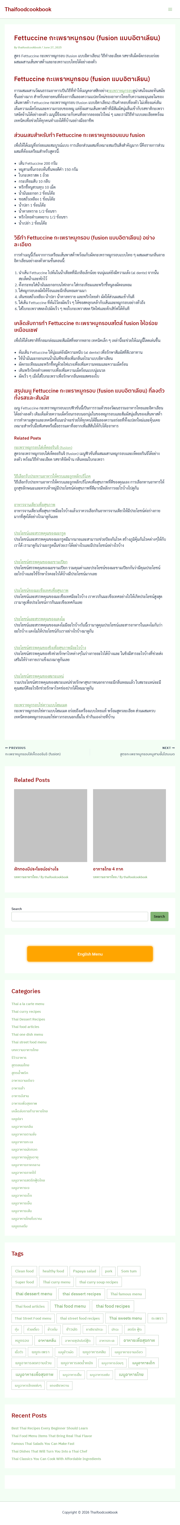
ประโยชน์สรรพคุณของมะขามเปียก (41, 561)
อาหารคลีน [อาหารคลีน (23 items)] (47, 1341)
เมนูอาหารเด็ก (21, 1196)
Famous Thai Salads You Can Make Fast (42, 1444)
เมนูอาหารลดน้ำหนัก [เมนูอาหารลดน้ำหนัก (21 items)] (77, 1363)
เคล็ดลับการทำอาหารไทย (29, 1112)
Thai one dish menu (27, 1035)
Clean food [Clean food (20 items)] (24, 1271)
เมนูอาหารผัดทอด (24, 1150)
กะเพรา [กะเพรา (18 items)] (157, 1319)
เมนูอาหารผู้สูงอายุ (24, 1158)
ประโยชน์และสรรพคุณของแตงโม (39, 618)
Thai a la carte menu (27, 1004)
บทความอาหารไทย (26, 878)
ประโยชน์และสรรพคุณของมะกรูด (40, 533)
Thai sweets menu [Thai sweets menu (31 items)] (125, 1318)
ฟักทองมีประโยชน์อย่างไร (36, 869)
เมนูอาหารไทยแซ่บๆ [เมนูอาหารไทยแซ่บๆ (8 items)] (28, 1386)
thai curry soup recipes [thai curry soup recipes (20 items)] (98, 1282)
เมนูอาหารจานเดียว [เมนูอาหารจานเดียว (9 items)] (129, 1352)
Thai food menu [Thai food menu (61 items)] (70, 1307)
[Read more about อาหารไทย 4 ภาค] (129, 825)
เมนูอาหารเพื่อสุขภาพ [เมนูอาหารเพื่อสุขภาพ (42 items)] (34, 1375)
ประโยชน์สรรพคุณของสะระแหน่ (39, 676)
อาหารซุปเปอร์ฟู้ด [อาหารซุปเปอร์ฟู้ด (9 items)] (78, 1341)
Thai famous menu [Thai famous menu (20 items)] (126, 1294)
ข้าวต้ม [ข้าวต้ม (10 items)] (52, 1330)
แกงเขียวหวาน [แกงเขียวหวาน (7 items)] (59, 1386)
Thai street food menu (29, 1043)
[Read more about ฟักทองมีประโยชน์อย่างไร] (50, 825)
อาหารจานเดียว (22, 1081)
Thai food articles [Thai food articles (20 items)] (30, 1307)
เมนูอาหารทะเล (22, 1142)
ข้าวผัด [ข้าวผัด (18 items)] (71, 1330)
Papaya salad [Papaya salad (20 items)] (84, 1271)
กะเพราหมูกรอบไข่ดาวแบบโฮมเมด (40, 704)
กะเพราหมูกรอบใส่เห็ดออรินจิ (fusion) (43, 447)
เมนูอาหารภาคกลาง (25, 1165)
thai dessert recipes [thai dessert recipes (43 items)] (82, 1294)
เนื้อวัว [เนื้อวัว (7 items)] (19, 1353)
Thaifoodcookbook (28, 9)
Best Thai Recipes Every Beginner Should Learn (49, 1429)
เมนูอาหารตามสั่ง (23, 1135)
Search (16, 909)
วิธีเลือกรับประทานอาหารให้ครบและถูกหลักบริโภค (52, 476)
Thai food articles (25, 1027)
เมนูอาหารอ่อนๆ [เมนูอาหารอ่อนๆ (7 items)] (112, 1364)
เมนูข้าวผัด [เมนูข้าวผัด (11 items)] (66, 1352)
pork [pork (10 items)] (108, 1272)
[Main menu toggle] (170, 9)
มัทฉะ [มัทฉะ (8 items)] (115, 1330)
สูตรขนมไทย (20, 1066)
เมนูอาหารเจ (20, 1188)
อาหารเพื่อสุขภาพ (24, 1104)
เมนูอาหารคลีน (22, 1127)
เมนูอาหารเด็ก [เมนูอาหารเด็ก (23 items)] (143, 1363)
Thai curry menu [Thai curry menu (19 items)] (56, 1282)
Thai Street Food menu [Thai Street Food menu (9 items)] (33, 1319)
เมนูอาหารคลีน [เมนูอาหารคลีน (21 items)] (94, 1352)
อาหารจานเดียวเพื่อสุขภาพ (34, 504)
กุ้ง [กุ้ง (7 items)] (17, 1330)
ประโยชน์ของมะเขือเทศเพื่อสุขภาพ (41, 590)
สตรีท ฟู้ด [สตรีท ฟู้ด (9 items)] (135, 1330)
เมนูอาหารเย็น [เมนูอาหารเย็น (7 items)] (72, 1375)
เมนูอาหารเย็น (21, 1204)
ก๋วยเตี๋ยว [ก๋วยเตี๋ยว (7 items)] (33, 1330)
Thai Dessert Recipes (28, 1020)
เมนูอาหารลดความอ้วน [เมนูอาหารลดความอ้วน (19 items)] (33, 1363)
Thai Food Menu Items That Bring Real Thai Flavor (51, 1436)
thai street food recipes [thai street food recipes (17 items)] (80, 1319)
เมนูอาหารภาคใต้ (23, 1173)
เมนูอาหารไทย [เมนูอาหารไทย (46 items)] (131, 1375)
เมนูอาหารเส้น (21, 1211)
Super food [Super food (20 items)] (24, 1282)
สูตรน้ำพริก (19, 1073)
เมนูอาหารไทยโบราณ (26, 1219)
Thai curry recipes (26, 1012)
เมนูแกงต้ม (19, 1227)
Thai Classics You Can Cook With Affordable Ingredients (56, 1459)
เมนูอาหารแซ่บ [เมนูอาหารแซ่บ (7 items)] (100, 1375)
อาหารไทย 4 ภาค (108, 869)
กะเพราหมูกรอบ (120, 90)
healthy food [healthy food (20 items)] (53, 1271)
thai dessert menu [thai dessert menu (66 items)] (34, 1294)
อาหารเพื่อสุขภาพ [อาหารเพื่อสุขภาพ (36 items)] (139, 1341)
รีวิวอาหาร (18, 1058)
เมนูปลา (17, 1119)
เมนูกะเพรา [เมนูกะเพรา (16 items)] (40, 1352)
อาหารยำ (18, 1089)
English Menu (90, 954)
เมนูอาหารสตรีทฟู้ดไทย (28, 1181)
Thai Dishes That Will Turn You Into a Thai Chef (49, 1452)
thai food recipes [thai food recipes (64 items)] (113, 1307)
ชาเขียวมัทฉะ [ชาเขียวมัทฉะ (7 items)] (94, 1330)
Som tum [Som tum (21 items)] (129, 1271)
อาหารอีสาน (20, 1096)
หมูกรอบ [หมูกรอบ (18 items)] (22, 1341)
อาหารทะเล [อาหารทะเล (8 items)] (106, 1341)
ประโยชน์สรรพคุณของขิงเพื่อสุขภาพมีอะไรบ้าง (50, 647)
